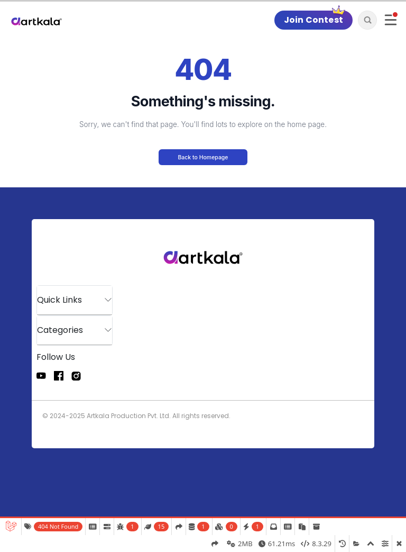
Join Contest (313, 20)
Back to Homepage (203, 157)
